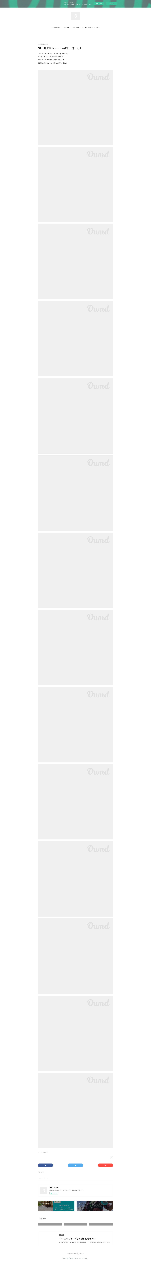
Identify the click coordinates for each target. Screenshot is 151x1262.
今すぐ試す (99, 3)
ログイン (111, 3)
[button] (56, 27)
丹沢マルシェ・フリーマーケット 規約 (86, 27)
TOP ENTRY (56, 27)
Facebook (66, 27)
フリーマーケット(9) (42, 1152)
